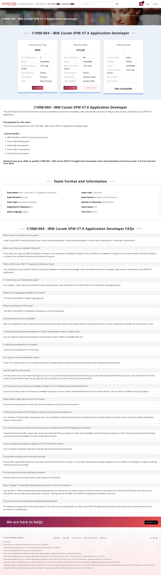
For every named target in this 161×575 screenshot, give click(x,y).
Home (121, 15)
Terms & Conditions (90, 538)
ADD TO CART (70, 88)
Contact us (103, 538)
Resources (40, 4)
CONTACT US (151, 522)
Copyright (66, 538)
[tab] (80, 235)
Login (147, 4)
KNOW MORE (91, 88)
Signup (155, 4)
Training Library (25, 4)
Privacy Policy (76, 538)
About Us (57, 538)
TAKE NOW (37, 88)
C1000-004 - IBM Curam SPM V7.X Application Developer (141, 15)
